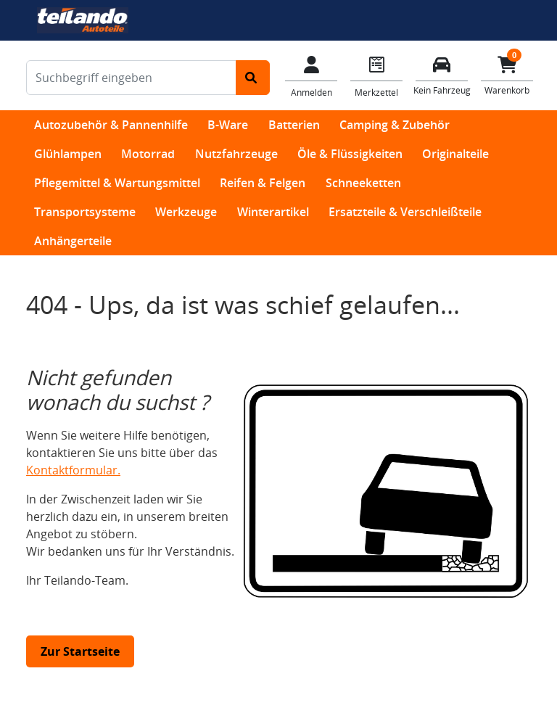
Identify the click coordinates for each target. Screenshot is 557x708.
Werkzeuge (186, 212)
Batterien (294, 125)
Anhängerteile (73, 241)
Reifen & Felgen (262, 183)
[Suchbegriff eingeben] (131, 77)
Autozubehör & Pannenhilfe (111, 125)
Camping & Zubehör (394, 125)
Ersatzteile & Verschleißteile (405, 212)
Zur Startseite (80, 651)
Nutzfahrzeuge (236, 154)
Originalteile (455, 154)
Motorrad (148, 154)
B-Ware (227, 125)
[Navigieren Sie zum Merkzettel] (376, 75)
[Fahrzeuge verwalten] (441, 74)
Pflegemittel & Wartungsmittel (117, 183)
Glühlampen (68, 154)
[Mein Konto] (311, 75)
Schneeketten (363, 183)
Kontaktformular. (73, 470)
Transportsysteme (85, 212)
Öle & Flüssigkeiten (350, 154)
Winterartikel (273, 212)
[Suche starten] (253, 77)
